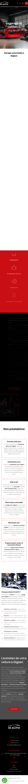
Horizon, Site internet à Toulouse (17, 781)
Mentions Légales (14, 769)
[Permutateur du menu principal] (26, 3)
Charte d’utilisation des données (14, 771)
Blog (14, 765)
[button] (17, 3)
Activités (14, 767)
